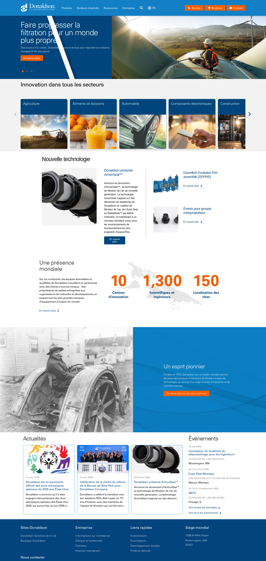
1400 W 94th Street (197, 535)
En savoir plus (32, 58)
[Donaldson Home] (40, 8)
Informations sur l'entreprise (93, 535)
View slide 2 (27, 71)
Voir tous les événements (203, 512)
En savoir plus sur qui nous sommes (187, 393)
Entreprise (129, 8)
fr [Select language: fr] (151, 8)
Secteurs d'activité (88, 8)
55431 (189, 544)
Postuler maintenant (88, 550)
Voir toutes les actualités (203, 507)
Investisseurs (139, 535)
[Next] (251, 116)
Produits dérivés (140, 550)
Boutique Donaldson (33, 540)
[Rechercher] (141, 8)
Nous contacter (33, 557)
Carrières (81, 545)
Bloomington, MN (196, 540)
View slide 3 (31, 71)
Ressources (111, 8)
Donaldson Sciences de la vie (38, 535)
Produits (67, 8)
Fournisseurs (138, 540)
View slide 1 (23, 71)
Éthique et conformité (89, 540)
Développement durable (145, 545)
